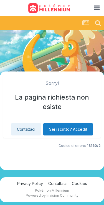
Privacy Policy (30, 183)
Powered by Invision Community (52, 195)
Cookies (79, 183)
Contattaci (26, 129)
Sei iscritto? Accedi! (68, 129)
